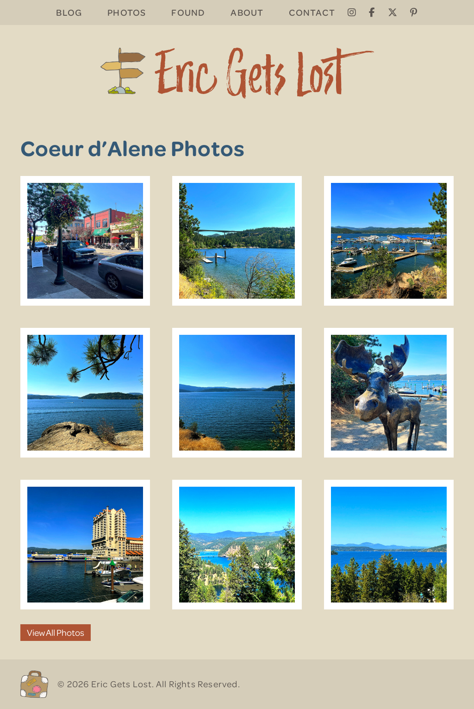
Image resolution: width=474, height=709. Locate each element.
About (247, 12)
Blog (69, 12)
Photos (126, 12)
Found (188, 12)
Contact (312, 12)
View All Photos (55, 632)
